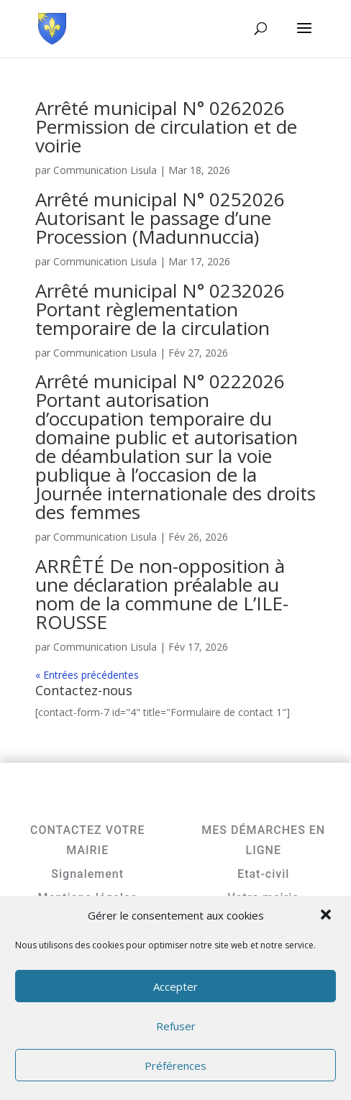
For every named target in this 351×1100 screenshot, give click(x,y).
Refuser (176, 1026)
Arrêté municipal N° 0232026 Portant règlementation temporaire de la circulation (160, 309)
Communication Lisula (105, 170)
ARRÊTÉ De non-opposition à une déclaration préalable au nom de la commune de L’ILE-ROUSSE (161, 594)
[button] (327, 916)
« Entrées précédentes (87, 675)
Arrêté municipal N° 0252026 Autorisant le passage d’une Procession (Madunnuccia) (160, 217)
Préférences (175, 1065)
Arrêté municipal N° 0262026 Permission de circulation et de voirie (166, 126)
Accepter (175, 986)
